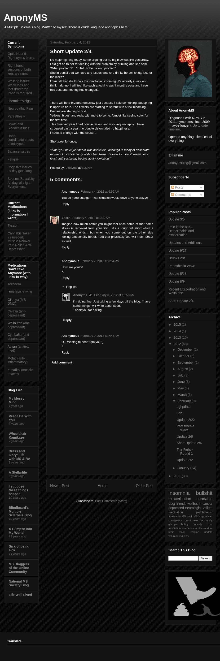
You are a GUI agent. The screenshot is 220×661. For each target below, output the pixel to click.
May (181, 388)
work (186, 536)
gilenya (172, 524)
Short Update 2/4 (181, 301)
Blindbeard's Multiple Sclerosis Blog (20, 511)
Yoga (201, 516)
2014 (178, 331)
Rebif (11, 292)
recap (182, 532)
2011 (178, 476)
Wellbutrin (15, 323)
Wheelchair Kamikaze (17, 435)
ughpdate (183, 407)
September (185, 362)
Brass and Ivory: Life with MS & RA (19, 455)
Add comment (62, 362)
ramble (198, 528)
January (183, 468)
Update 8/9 (176, 281)
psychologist (204, 512)
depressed (176, 508)
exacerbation (179, 499)
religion (195, 532)
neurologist (193, 508)
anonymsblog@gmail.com (187, 163)
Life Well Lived (20, 595)
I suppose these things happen (18, 490)
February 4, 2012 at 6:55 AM (100, 191)
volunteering (175, 536)
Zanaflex (14, 370)
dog (171, 503)
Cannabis (15, 233)
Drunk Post (176, 258)
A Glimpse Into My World (20, 531)
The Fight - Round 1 (185, 451)
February (184, 401)
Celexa (13, 311)
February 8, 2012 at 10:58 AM (114, 295)
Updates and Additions (185, 243)
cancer (207, 503)
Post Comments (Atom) (111, 501)
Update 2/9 (185, 436)
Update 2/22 (186, 420)
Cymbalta (15, 335)
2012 (178, 344)
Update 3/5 (176, 219)
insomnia (179, 493)
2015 (178, 324)
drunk (188, 520)
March (182, 395)
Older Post (144, 486)
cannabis (204, 499)
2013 (178, 337)
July (180, 375)
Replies (71, 287)
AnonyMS (25, 17)
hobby (184, 524)
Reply (65, 204)
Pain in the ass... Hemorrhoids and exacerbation (181, 231)
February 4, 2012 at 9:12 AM (91, 218)
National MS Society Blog (19, 583)
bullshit (204, 493)
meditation (174, 528)
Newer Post (59, 486)
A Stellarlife (18, 472)
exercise (198, 520)
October (183, 356)
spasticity (174, 516)
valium (207, 508)
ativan (208, 516)
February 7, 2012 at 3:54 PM (100, 261)
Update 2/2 (185, 460)
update (208, 532)
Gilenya (14, 300)
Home (103, 486)
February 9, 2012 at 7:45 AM (100, 335)
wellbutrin (194, 503)
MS (184, 516)
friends (181, 503)
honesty (197, 524)
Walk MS (192, 516)
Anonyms (71, 167)
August (183, 369)
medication (175, 512)
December (185, 349)
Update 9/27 (177, 250)
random (207, 528)
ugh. (180, 413)
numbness (187, 528)
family (209, 520)
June (181, 382)
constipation (175, 520)
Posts (177, 187)
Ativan (12, 346)
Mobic (12, 358)
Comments (181, 195)
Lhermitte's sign (19, 101)
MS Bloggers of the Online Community (19, 568)
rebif (171, 532)
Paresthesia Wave (181, 266)
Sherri (66, 218)
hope (209, 524)
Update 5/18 (177, 274)
